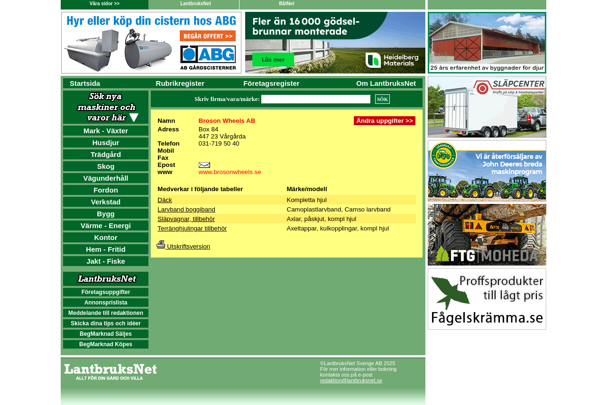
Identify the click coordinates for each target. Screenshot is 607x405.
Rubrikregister (180, 83)
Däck (164, 199)
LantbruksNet (195, 3)
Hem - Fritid (105, 249)
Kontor (105, 237)
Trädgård (106, 154)
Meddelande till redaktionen (105, 313)
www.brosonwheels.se (230, 171)
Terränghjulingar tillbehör (192, 228)
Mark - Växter (105, 131)
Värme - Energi (106, 225)
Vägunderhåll (105, 178)
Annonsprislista (106, 302)
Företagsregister (271, 83)
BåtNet (286, 3)
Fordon (105, 190)
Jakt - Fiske (105, 261)
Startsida (85, 83)
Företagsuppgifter (106, 292)
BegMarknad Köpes (105, 344)
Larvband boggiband (186, 209)
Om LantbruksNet (386, 83)
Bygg (106, 214)
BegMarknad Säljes (106, 334)
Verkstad (106, 202)
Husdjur (106, 142)
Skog (106, 166)
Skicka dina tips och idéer (105, 323)
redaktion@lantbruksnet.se (351, 380)
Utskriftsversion (183, 246)
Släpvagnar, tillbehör (186, 218)
